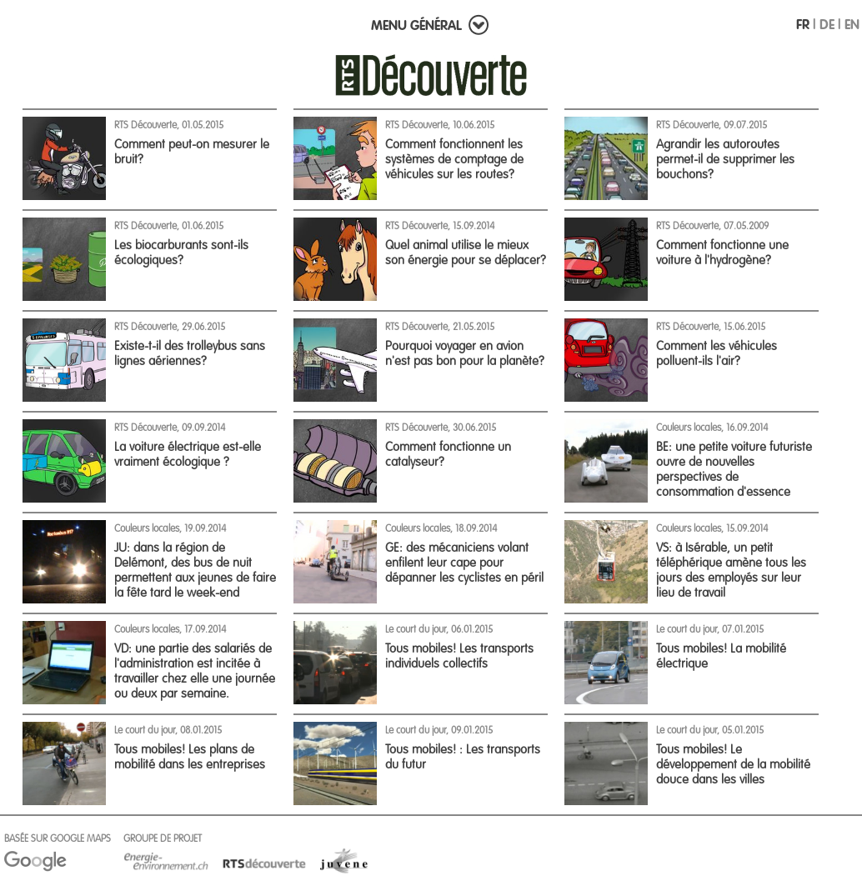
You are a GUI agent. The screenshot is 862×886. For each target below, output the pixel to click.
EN (851, 24)
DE (826, 24)
